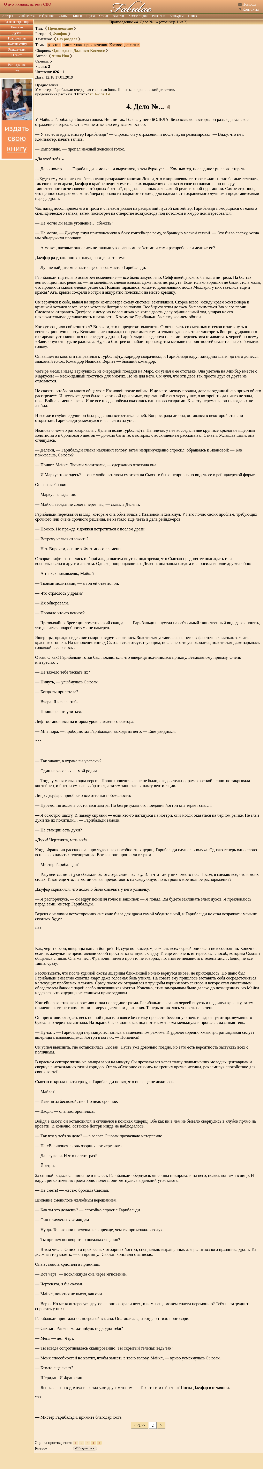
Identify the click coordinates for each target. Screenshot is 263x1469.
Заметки (118, 15)
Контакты (250, 9)
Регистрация (17, 64)
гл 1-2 (95, 94)
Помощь (249, 4)
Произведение (60, 28)
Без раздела (67, 39)
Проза (90, 15)
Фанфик (59, 33)
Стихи (103, 15)
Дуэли (17, 33)
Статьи (63, 15)
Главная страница (17, 21)
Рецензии (158, 15)
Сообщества (26, 15)
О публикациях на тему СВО (27, 4)
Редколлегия (16, 49)
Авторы (7, 15)
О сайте (17, 55)
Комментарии (138, 15)
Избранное (46, 15)
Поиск (192, 15)
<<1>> (139, 1425)
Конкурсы (177, 15)
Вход (16, 70)
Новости (17, 27)
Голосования (17, 38)
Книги (77, 15)
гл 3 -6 (106, 94)
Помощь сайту (17, 44)
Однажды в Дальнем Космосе (78, 50)
